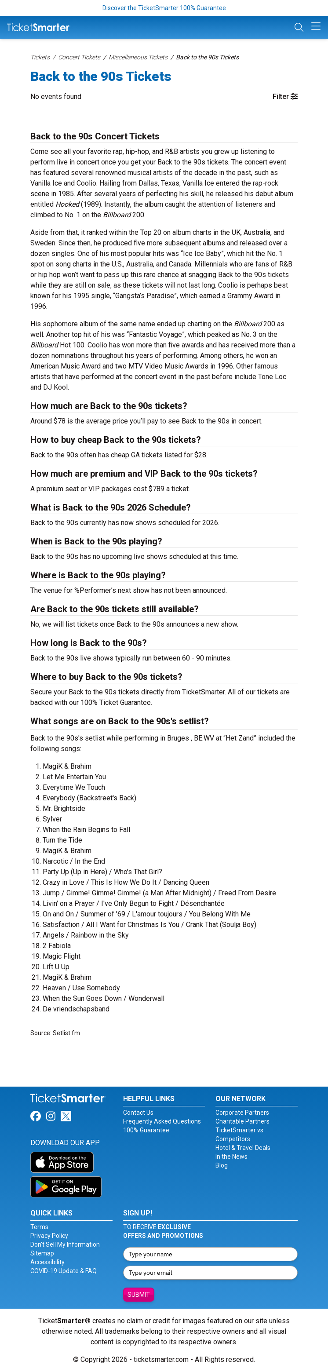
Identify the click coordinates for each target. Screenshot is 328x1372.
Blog (221, 1165)
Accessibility (47, 1262)
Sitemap (42, 1253)
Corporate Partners (242, 1112)
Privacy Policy (49, 1235)
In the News (231, 1156)
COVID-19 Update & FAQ (63, 1270)
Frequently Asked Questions (162, 1121)
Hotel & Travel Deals (242, 1147)
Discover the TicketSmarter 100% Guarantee (164, 7)
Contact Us (138, 1112)
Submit (139, 1294)
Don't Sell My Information (65, 1244)
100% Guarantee (146, 1130)
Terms (39, 1226)
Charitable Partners (242, 1121)
